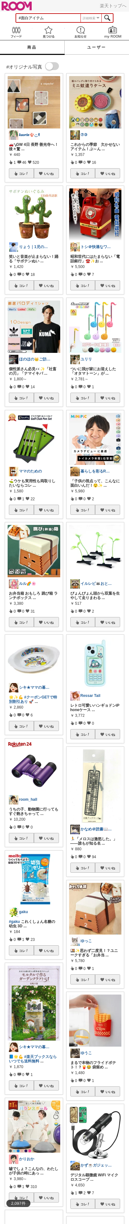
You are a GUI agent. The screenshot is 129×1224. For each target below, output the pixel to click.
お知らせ (81, 32)
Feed (16, 32)
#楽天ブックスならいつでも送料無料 (33, 1059)
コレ (24, 173)
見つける (48, 32)
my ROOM (113, 32)
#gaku (14, 921)
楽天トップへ (113, 5)
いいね (49, 173)
